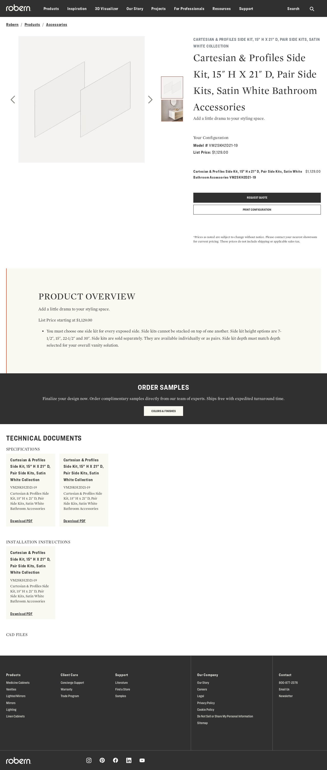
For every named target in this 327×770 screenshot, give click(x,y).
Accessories (56, 24)
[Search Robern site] (312, 8)
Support (246, 8)
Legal (200, 696)
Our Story (134, 8)
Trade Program (70, 696)
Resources (222, 8)
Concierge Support (72, 682)
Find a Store (122, 689)
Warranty (66, 689)
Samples (120, 696)
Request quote (257, 197)
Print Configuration (257, 209)
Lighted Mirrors (15, 696)
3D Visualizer (106, 8)
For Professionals (189, 8)
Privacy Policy (206, 703)
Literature (121, 682)
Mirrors (10, 703)
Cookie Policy (205, 709)
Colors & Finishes (163, 411)
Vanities (11, 689)
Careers (202, 689)
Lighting (11, 709)
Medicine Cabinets (17, 682)
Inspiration (77, 8)
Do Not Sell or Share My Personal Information (225, 716)
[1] (172, 87)
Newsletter (286, 696)
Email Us (284, 689)
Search (293, 8)
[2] (172, 111)
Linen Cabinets (15, 716)
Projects (158, 8)
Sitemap (202, 723)
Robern (12, 24)
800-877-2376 (288, 682)
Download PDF (21, 521)
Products (51, 8)
